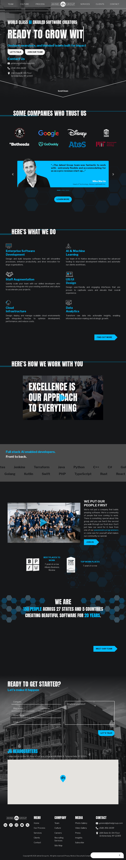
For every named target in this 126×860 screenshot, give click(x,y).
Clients (100, 4)
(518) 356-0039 (18, 68)
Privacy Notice (70, 856)
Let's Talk (15, 52)
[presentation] (29, 731)
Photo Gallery (81, 823)
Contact (114, 4)
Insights (78, 837)
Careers (58, 833)
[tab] (58, 190)
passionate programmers (106, 530)
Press (78, 833)
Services (85, 4)
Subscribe (79, 842)
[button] (13, 174)
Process (40, 4)
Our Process (39, 828)
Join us (90, 542)
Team (10, 4)
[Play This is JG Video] (43, 522)
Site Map (58, 845)
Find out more (104, 337)
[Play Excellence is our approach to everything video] (63, 398)
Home (36, 823)
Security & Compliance (85, 856)
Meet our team (104, 649)
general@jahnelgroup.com (22, 63)
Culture (24, 4)
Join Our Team (35, 52)
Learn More (64, 199)
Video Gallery (81, 828)
